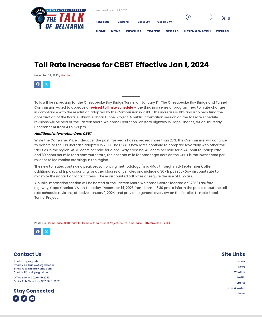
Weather (239, 272)
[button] (224, 18)
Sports (172, 31)
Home (241, 261)
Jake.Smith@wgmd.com (36, 268)
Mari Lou (66, 75)
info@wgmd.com (32, 261)
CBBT (67, 223)
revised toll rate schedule (111, 107)
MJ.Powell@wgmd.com (36, 272)
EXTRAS (222, 31)
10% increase (55, 223)
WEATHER (134, 31)
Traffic (241, 277)
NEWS (115, 31)
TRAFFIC (153, 31)
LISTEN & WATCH (197, 31)
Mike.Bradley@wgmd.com (37, 265)
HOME (101, 31)
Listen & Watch (235, 288)
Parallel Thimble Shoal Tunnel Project (95, 223)
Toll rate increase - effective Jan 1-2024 (144, 223)
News (241, 266)
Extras (241, 293)
